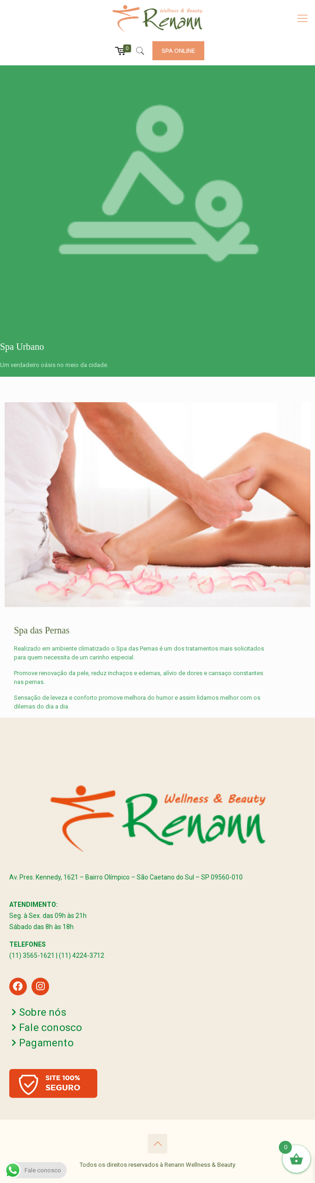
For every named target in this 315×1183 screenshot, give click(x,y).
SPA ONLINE (178, 50)
